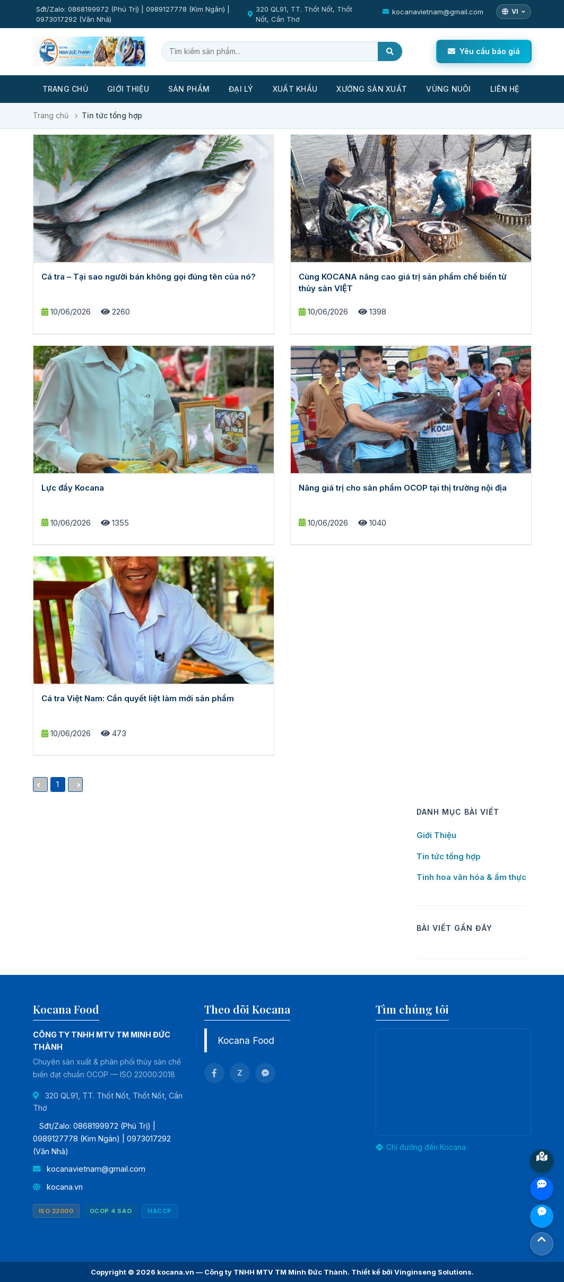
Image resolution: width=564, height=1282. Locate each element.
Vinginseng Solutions (433, 1272)
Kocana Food (246, 1040)
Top (541, 1243)
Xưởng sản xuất (371, 88)
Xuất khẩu (295, 88)
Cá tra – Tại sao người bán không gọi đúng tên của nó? (148, 277)
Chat (541, 1216)
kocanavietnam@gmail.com (437, 11)
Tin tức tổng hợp (449, 856)
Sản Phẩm (189, 88)
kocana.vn (65, 1186)
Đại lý (241, 88)
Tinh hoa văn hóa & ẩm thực (471, 877)
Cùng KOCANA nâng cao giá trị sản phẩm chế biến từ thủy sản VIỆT (403, 282)
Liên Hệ (504, 88)
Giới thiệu (128, 88)
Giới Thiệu (436, 835)
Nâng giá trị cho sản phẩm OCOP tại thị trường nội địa (403, 488)
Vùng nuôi (448, 88)
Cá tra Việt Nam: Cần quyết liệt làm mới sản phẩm (137, 698)
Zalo (541, 1188)
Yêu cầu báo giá (484, 51)
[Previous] (40, 784)
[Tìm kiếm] (390, 51)
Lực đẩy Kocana (72, 488)
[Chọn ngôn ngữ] (513, 11)
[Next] (75, 784)
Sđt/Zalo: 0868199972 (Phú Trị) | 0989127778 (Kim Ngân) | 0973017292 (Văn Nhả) (133, 14)
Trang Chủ (65, 88)
